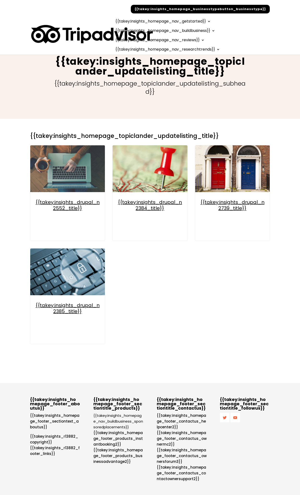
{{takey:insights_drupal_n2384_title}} (150, 205)
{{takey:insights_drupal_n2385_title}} (68, 308)
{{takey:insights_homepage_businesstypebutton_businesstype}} (200, 9)
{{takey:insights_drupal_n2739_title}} (232, 205)
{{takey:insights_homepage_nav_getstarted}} (160, 22)
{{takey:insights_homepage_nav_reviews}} (157, 40)
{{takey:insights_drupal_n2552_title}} (68, 205)
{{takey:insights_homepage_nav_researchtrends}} (165, 50)
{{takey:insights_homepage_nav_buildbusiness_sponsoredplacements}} (118, 421)
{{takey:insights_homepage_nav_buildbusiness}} (162, 31)
